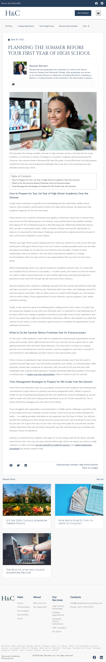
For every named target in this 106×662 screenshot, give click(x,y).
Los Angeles (15, 648)
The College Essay (46, 26)
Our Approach (40, 607)
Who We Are (39, 603)
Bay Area (21, 646)
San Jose (46, 650)
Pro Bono (57, 631)
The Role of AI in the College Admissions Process (25, 571)
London (4, 648)
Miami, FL (25, 648)
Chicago (45, 646)
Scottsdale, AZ (79, 648)
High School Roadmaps (58, 607)
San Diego (66, 648)
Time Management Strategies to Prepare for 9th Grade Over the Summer (44, 186)
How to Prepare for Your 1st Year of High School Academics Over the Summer (46, 180)
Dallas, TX (55, 646)
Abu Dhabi (5, 646)
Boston (37, 646)
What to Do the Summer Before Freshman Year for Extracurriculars (41, 183)
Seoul (89, 648)
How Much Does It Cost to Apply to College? (75, 522)
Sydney (14, 650)
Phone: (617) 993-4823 (11, 3)
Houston (94, 646)
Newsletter (23, 614)
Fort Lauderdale (82, 646)
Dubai (71, 646)
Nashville (57, 648)
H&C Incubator (59, 627)
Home (20, 603)
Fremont (55, 650)
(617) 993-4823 (86, 607)
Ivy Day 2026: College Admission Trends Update (26, 522)
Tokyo (21, 650)
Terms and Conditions (10, 656)
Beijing (30, 646)
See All (99, 479)
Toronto (29, 650)
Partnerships (23, 607)
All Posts (8, 26)
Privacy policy (7, 658)
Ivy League (93, 468)
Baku (14, 646)
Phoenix (37, 650)
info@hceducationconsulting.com (86, 603)
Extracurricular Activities (68, 26)
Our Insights (23, 611)
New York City (45, 648)
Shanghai (97, 648)
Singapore (5, 650)
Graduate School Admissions (57, 621)
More (86, 26)
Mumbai (34, 648)
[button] (98, 13)
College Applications (26, 26)
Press (20, 618)
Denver (64, 646)
